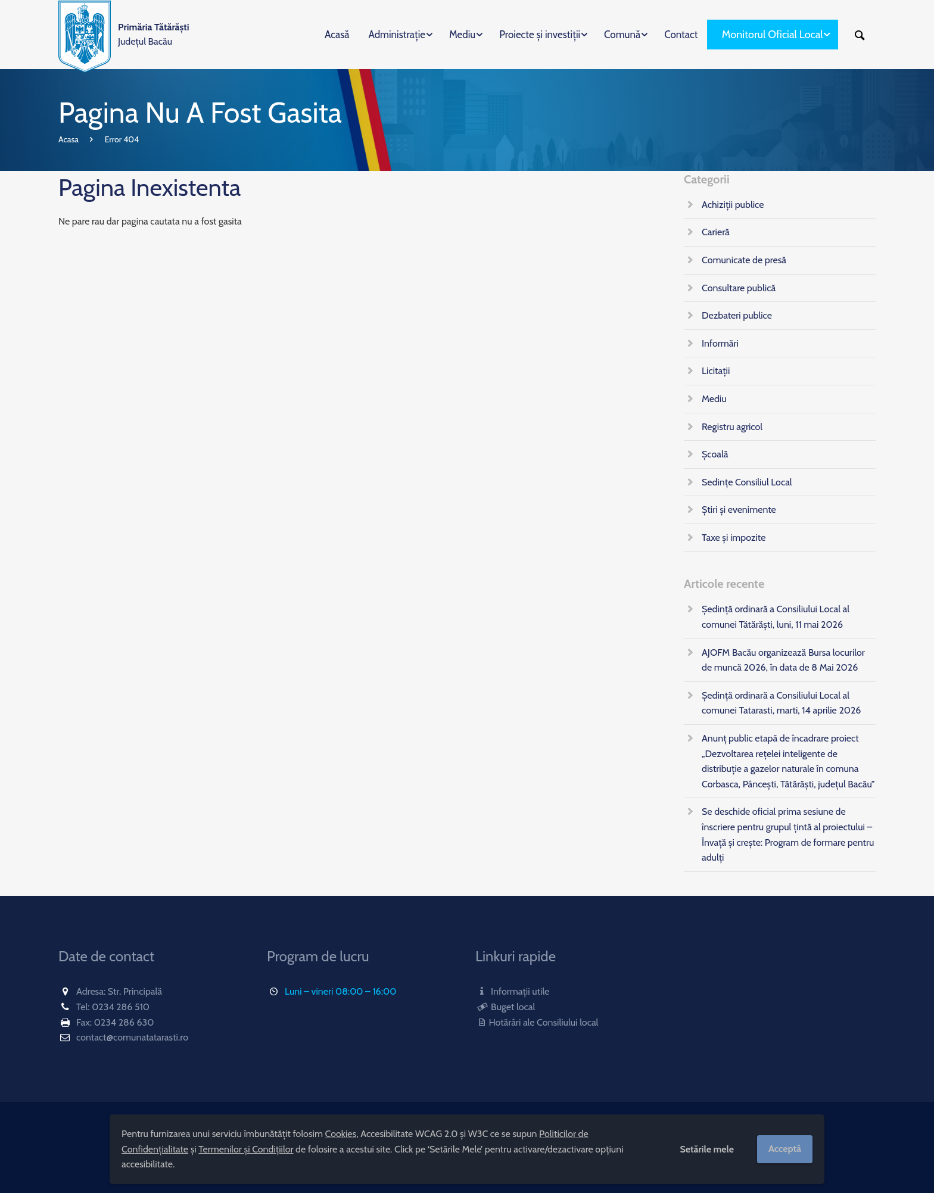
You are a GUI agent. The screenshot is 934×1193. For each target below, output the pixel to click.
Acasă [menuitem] (337, 35)
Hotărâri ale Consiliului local (536, 1022)
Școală (715, 454)
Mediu (714, 398)
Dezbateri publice (737, 315)
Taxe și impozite (733, 537)
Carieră (716, 232)
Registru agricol (732, 426)
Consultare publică (739, 288)
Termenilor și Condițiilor (245, 1149)
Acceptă (784, 1148)
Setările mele (707, 1149)
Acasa (68, 139)
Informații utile (512, 991)
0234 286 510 (121, 1007)
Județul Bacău (153, 34)
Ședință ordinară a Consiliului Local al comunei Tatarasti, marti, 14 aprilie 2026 (781, 703)
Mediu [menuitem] (462, 35)
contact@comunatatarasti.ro (132, 1037)
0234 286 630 (124, 1022)
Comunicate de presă (744, 260)
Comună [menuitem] (622, 35)
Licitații (716, 370)
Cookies (341, 1133)
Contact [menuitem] (681, 35)
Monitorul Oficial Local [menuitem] (772, 34)
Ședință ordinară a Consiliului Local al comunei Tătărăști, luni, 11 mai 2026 (775, 616)
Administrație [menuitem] (396, 35)
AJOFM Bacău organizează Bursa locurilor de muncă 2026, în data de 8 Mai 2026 (783, 660)
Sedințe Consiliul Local (747, 482)
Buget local (505, 1007)
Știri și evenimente (739, 509)
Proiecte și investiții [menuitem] (539, 35)
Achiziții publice (733, 204)
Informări (720, 343)
